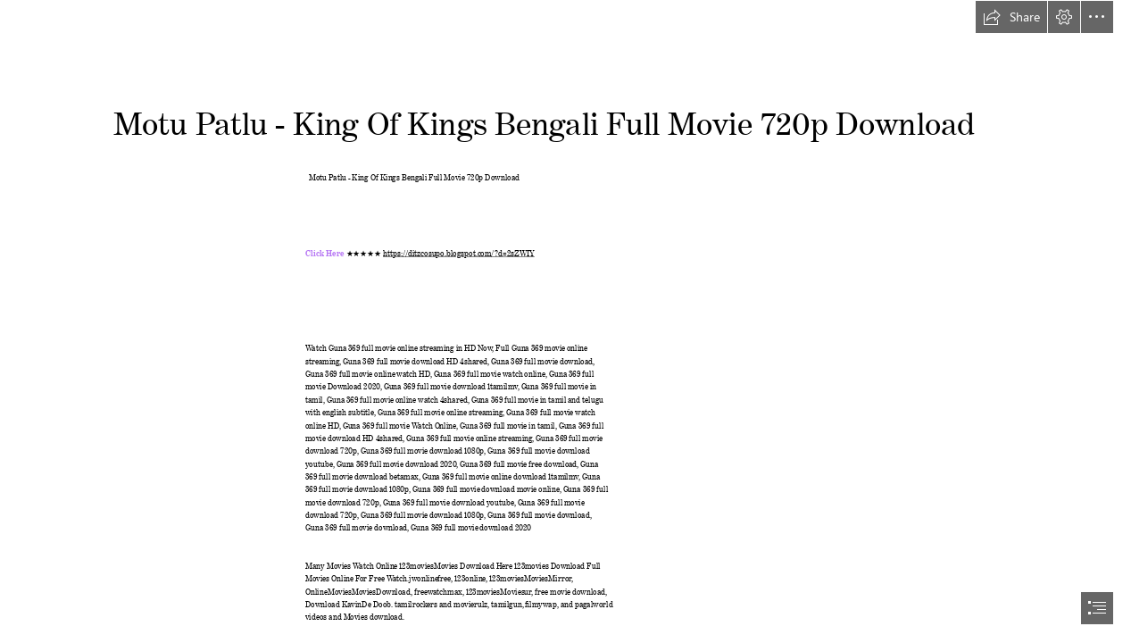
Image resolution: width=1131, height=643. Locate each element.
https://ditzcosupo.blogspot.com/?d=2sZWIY (459, 252)
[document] (565, 321)
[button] (1011, 17)
